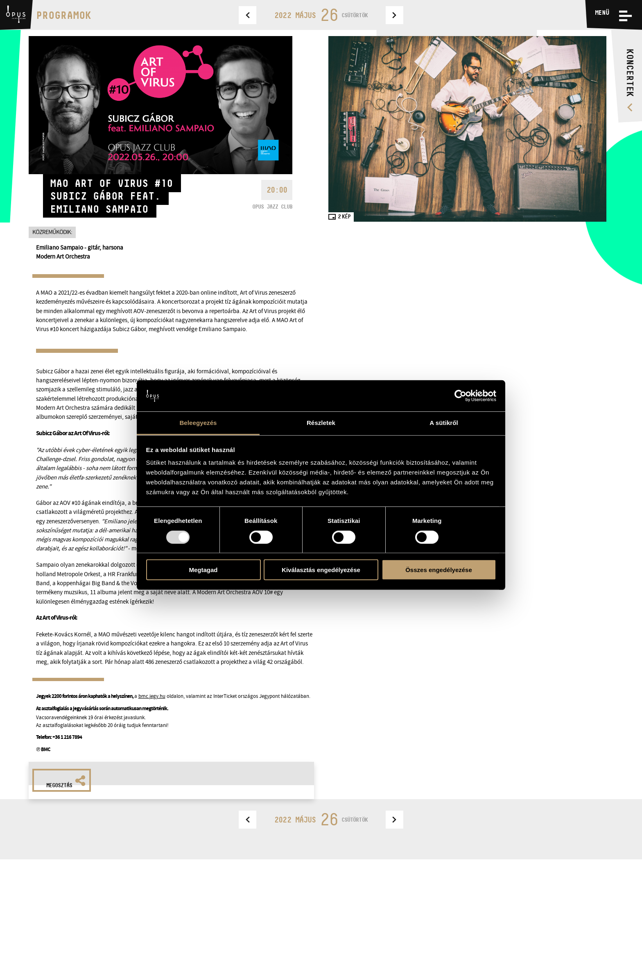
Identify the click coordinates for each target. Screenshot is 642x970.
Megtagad (203, 569)
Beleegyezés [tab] (198, 422)
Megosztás (66, 781)
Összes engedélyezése (438, 569)
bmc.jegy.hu (151, 696)
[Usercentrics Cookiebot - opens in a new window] (460, 396)
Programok (63, 15)
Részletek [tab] (321, 422)
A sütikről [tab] (444, 422)
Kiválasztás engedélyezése (321, 569)
